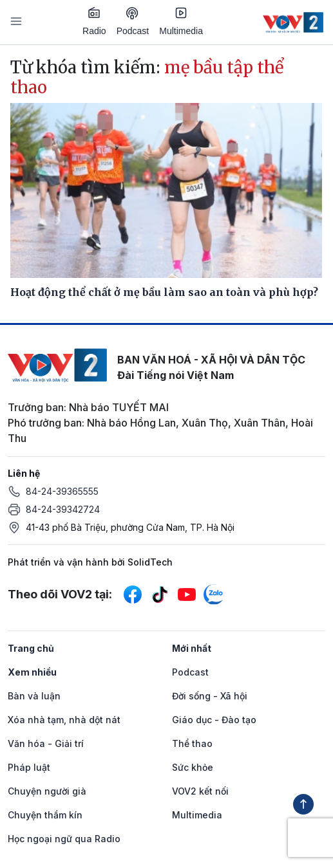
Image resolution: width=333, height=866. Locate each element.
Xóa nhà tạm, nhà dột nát (64, 719)
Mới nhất (191, 648)
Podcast (133, 21)
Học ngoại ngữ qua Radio (64, 838)
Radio (94, 21)
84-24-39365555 (62, 491)
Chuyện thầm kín (45, 814)
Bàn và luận (34, 695)
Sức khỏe (192, 767)
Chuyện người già (47, 791)
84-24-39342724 (63, 509)
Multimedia (181, 21)
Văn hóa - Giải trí (46, 743)
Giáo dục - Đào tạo (214, 719)
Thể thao (192, 743)
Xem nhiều (32, 672)
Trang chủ (31, 648)
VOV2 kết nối (200, 791)
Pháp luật (29, 767)
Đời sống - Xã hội (209, 695)
